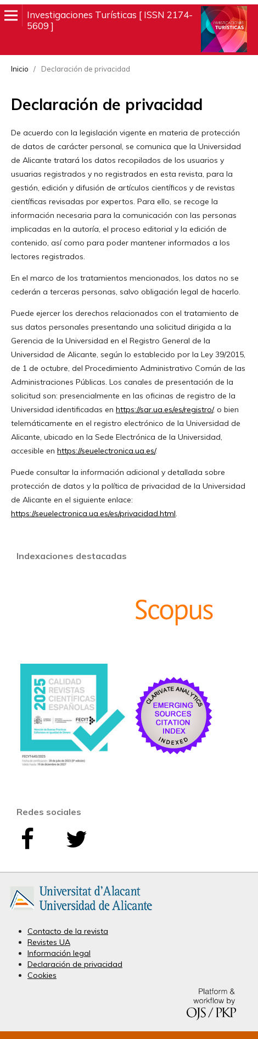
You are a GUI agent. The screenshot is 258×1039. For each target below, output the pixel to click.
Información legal (59, 953)
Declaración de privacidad (74, 964)
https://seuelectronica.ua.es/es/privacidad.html (93, 513)
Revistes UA (48, 942)
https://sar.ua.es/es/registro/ (164, 409)
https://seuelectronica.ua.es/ (106, 451)
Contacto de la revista (67, 931)
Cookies (42, 975)
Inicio (20, 68)
